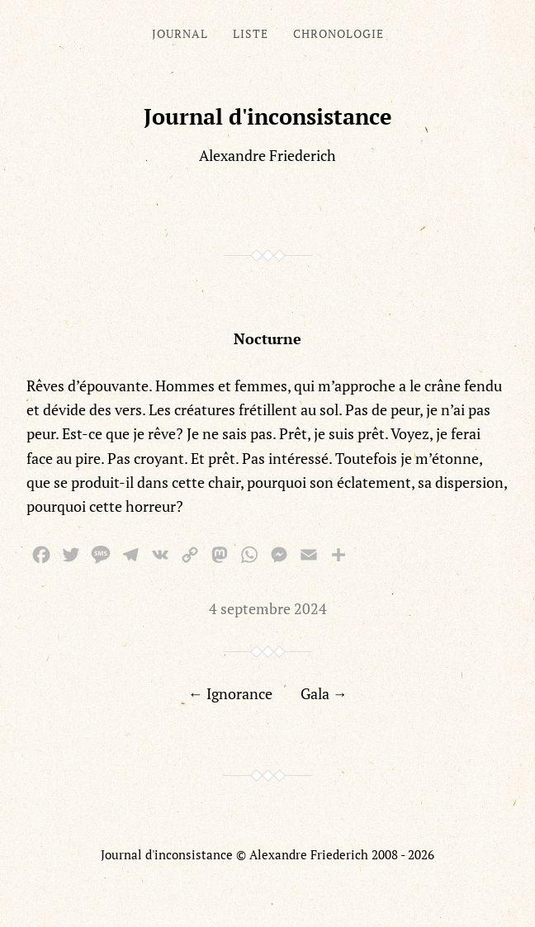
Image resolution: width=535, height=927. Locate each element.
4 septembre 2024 (268, 608)
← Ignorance (230, 693)
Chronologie (338, 33)
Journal (180, 33)
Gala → (324, 693)
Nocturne (267, 338)
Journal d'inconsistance (268, 116)
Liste (250, 33)
